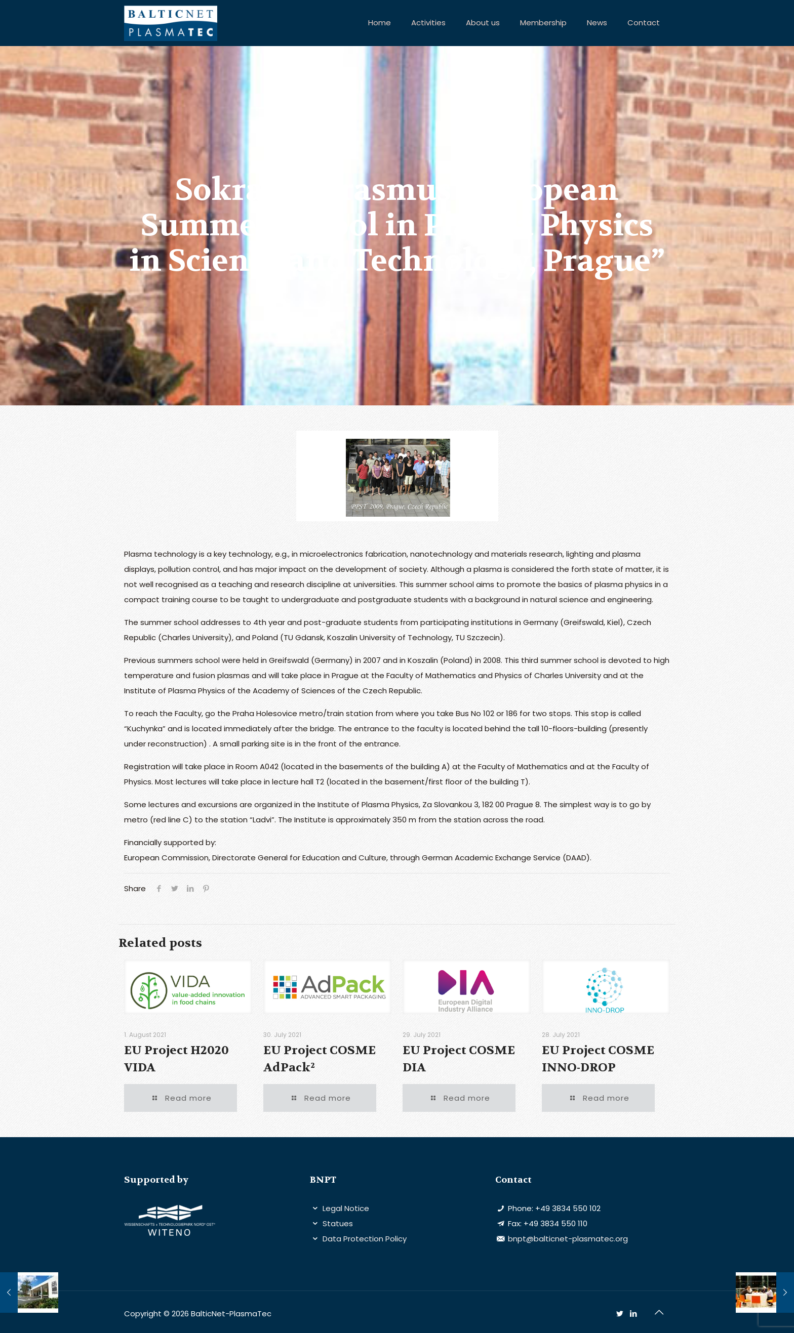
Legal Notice (345, 1208)
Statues (337, 1223)
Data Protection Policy (364, 1238)
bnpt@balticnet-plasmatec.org (567, 1238)
